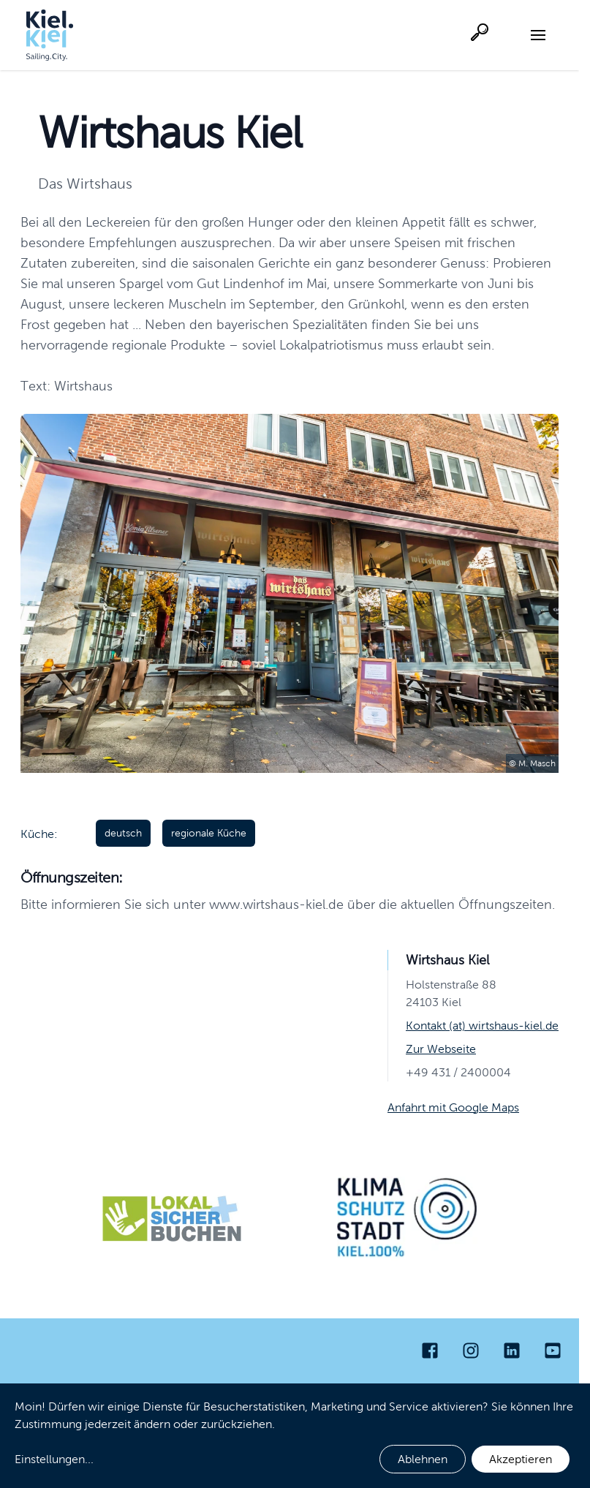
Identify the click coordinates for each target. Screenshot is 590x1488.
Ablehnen (422, 1459)
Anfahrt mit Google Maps (453, 1107)
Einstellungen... (54, 1459)
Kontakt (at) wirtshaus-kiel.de (482, 1025)
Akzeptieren (520, 1459)
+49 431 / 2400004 (458, 1072)
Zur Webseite (441, 1049)
